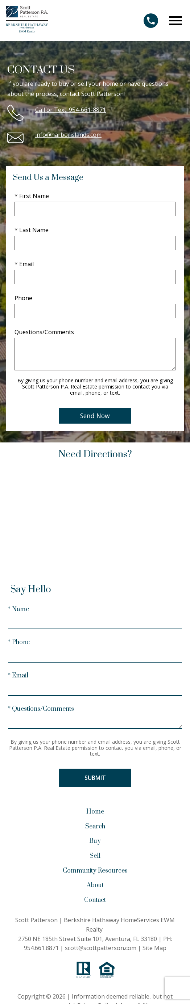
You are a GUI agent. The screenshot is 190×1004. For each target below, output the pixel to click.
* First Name (32, 196)
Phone (23, 298)
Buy (95, 841)
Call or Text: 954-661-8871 (70, 110)
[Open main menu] (175, 20)
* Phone (19, 642)
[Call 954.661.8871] (151, 20)
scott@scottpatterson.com (100, 948)
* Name (18, 609)
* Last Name (32, 230)
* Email (24, 264)
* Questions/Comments (41, 709)
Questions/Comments (44, 332)
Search (95, 827)
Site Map (154, 948)
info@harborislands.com (68, 135)
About (95, 885)
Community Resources (95, 871)
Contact (95, 900)
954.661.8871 (41, 948)
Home (95, 812)
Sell (95, 856)
